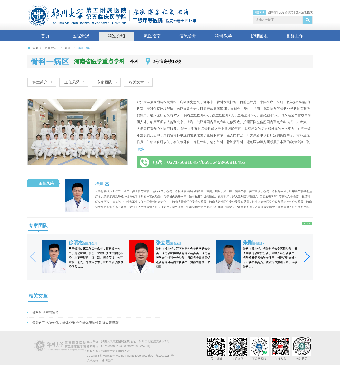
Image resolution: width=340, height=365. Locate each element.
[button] (307, 257)
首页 (45, 36)
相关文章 (137, 82)
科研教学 (223, 36)
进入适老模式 (304, 12)
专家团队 (105, 82)
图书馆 (272, 12)
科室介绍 (116, 36)
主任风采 (72, 82)
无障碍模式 (286, 12)
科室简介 (40, 82)
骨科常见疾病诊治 (45, 312)
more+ (307, 223)
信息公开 (187, 36)
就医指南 (152, 36)
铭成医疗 (107, 360)
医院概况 (80, 36)
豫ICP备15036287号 (161, 355)
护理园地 (259, 36)
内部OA (259, 12)
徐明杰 (102, 184)
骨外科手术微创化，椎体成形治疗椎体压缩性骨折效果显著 (75, 323)
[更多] (141, 149)
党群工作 (294, 36)
